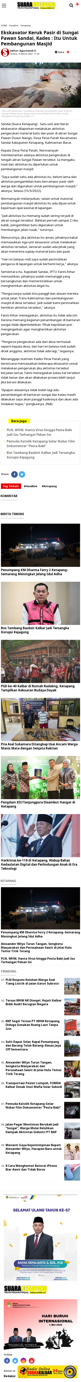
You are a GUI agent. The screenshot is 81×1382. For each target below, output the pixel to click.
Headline (13, 25)
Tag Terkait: (11, 486)
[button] (77, 2)
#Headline (30, 486)
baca (59, 52)
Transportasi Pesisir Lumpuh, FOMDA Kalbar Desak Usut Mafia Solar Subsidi (34, 1085)
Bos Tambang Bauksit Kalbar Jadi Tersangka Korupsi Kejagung (35, 630)
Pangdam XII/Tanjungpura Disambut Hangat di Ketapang (38, 804)
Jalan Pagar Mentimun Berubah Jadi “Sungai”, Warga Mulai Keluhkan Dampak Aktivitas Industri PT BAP (32, 1128)
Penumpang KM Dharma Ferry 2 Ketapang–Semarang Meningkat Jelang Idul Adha (34, 572)
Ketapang (26, 25)
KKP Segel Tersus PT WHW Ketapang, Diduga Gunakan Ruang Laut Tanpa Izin (33, 1025)
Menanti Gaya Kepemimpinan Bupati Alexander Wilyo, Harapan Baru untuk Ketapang (34, 1149)
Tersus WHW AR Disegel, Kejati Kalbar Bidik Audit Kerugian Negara (34, 1002)
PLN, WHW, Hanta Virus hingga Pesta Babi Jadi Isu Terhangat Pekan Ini (38, 960)
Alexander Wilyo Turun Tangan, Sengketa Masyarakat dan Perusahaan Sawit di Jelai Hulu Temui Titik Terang (36, 947)
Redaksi (9, 1376)
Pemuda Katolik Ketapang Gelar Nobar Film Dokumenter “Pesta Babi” (33, 1106)
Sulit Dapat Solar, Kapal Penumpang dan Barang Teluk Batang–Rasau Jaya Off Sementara (33, 1046)
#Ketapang (49, 486)
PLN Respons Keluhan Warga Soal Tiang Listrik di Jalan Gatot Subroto (32, 982)
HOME (4, 25)
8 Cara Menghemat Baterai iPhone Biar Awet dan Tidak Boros (31, 1168)
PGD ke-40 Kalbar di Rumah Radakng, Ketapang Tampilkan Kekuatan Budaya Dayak (38, 688)
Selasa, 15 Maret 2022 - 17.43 (24, 53)
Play (70, 1372)
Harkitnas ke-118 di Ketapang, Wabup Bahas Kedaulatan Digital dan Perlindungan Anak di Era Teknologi (39, 864)
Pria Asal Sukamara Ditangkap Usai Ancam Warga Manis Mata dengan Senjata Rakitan (39, 746)
